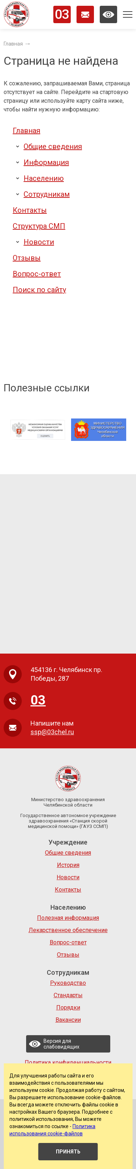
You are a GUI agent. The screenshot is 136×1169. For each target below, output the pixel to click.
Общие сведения (53, 146)
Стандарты (68, 995)
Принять (68, 1152)
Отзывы (27, 258)
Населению (44, 178)
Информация (46, 162)
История (68, 865)
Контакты (30, 210)
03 (62, 14)
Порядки (68, 1007)
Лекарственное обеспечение (68, 930)
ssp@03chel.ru (52, 732)
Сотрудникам (47, 194)
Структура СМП (39, 226)
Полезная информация (68, 917)
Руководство (68, 982)
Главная (26, 130)
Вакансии (68, 1019)
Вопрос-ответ (37, 273)
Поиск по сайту (39, 289)
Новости (39, 242)
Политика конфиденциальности (68, 1062)
